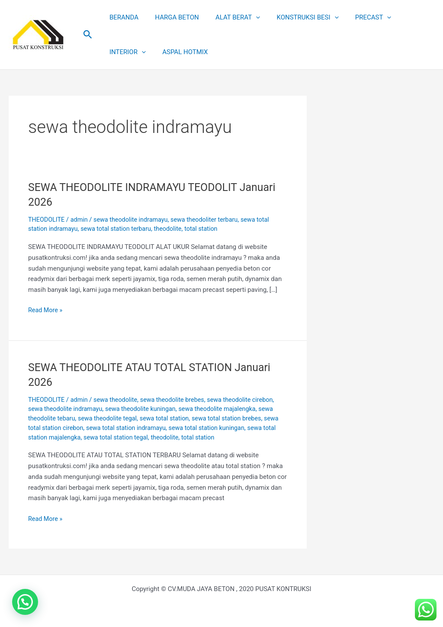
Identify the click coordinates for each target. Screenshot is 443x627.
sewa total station (170, 418)
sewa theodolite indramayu (134, 219)
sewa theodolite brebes (178, 400)
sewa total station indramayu (147, 428)
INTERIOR (406, 17)
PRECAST (357, 17)
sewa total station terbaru (120, 229)
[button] (88, 34)
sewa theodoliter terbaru (212, 219)
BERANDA (122, 17)
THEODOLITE (47, 219)
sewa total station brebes (235, 418)
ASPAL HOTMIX (130, 52)
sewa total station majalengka (71, 437)
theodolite (174, 229)
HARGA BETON (171, 17)
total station (208, 229)
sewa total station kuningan (231, 428)
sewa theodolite (119, 400)
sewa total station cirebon (65, 428)
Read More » (46, 309)
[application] (247, 17)
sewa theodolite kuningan (145, 409)
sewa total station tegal (151, 437)
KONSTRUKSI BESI (295, 17)
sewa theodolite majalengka (225, 409)
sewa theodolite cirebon (249, 400)
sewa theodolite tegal (111, 418)
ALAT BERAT (228, 17)
